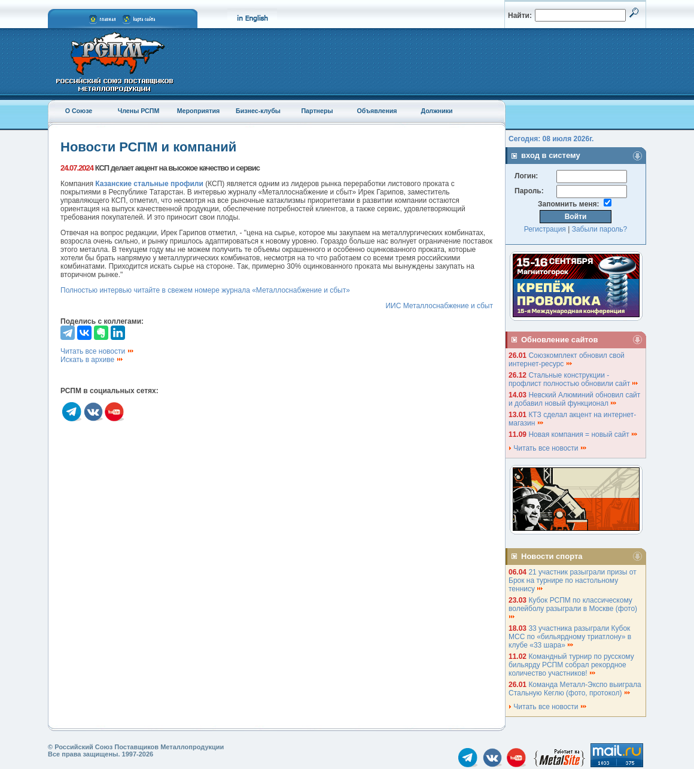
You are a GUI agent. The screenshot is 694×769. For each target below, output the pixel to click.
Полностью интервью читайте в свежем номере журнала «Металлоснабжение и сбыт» (205, 290)
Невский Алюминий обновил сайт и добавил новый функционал (574, 399)
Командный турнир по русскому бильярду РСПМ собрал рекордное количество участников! (571, 664)
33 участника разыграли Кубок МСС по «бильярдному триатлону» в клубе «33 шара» (570, 636)
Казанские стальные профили (150, 184)
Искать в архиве (92, 359)
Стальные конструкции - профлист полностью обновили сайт (574, 379)
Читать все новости (97, 351)
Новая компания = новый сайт (583, 434)
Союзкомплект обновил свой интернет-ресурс (567, 359)
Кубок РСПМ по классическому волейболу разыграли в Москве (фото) (574, 607)
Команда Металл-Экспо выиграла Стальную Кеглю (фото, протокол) (575, 688)
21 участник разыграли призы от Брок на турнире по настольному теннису (573, 580)
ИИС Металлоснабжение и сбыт (439, 306)
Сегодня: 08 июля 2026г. (551, 139)
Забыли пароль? (600, 229)
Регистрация (545, 229)
